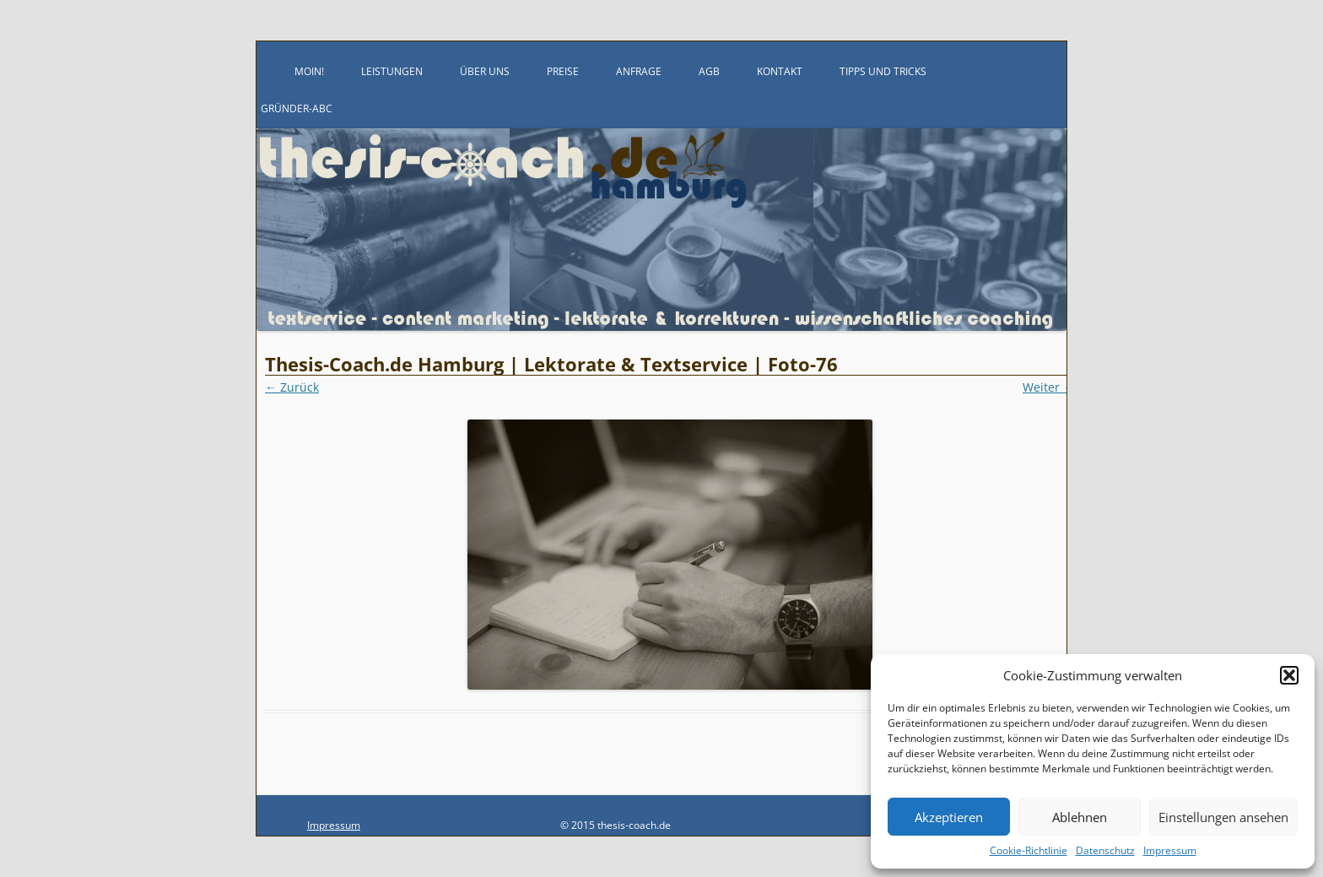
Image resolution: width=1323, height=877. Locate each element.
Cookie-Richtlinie (1028, 850)
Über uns (485, 71)
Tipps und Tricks (883, 71)
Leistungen (392, 71)
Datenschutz (1105, 850)
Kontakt (779, 71)
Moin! (309, 71)
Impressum (1169, 850)
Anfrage (639, 71)
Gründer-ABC (296, 108)
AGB (709, 71)
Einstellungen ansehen (1223, 817)
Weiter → (1049, 387)
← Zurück (292, 387)
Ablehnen (1079, 817)
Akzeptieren (949, 817)
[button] (1289, 675)
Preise (563, 71)
